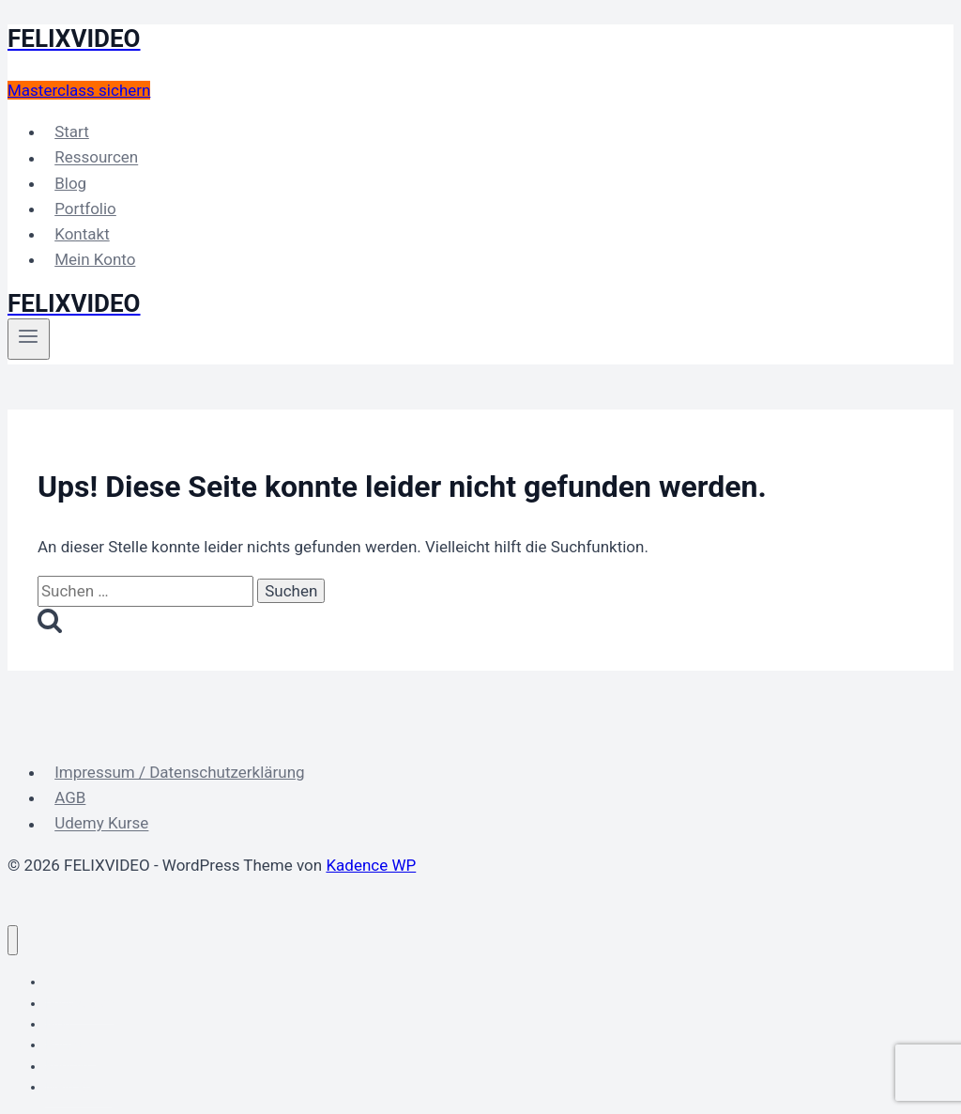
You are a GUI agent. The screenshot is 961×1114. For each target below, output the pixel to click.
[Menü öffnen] (29, 339)
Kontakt (82, 233)
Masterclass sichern (79, 90)
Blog (70, 183)
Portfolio (85, 208)
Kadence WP (371, 865)
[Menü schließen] (13, 940)
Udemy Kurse (101, 823)
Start (71, 131)
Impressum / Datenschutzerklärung (179, 772)
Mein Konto (94, 259)
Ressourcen (96, 157)
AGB (69, 797)
